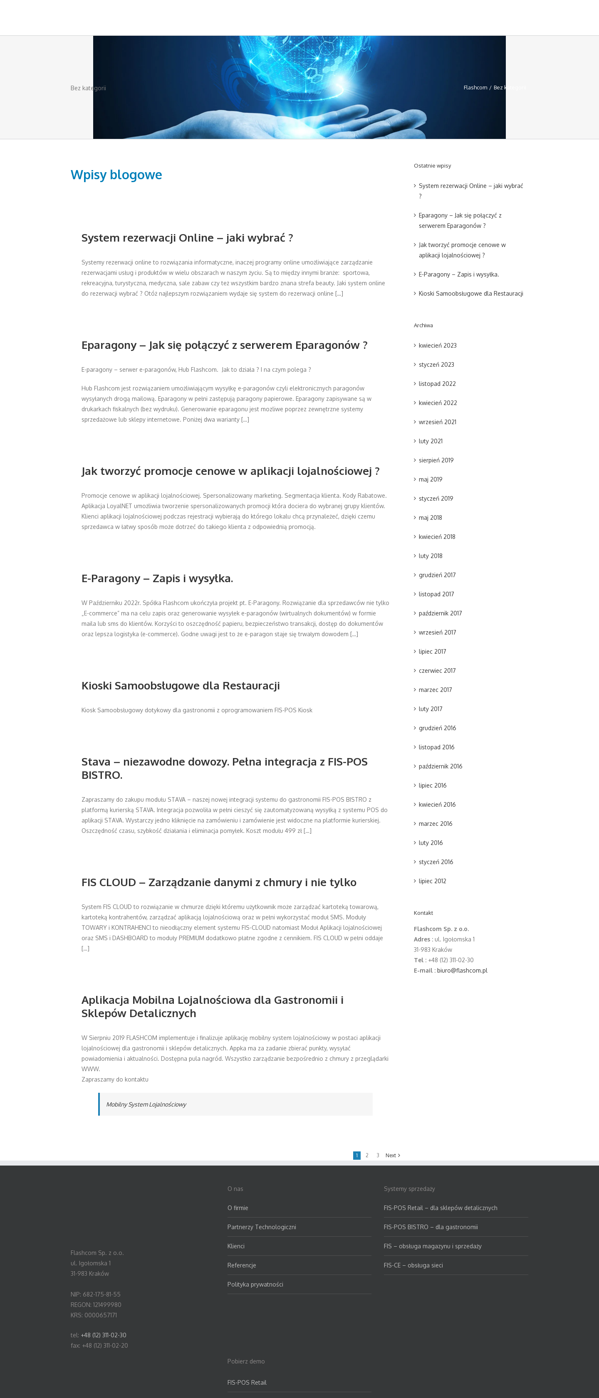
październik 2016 (441, 766)
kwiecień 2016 (437, 804)
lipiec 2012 (432, 880)
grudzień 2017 (437, 574)
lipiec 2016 (433, 785)
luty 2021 (431, 441)
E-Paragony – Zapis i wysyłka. (157, 578)
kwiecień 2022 (438, 402)
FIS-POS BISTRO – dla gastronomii (431, 1226)
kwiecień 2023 (438, 345)
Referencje (242, 1265)
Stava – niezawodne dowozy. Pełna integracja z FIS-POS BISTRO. (225, 767)
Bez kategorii (510, 87)
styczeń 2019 (436, 498)
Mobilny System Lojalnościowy (146, 1104)
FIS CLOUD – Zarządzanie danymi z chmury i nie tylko (219, 882)
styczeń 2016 (436, 861)
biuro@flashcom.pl (462, 970)
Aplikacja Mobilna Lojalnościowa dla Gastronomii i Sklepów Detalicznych (213, 1006)
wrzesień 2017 (437, 632)
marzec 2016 (436, 823)
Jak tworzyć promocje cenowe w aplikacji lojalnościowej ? (231, 470)
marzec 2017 (435, 689)
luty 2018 (431, 555)
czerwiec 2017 (437, 670)
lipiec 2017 (432, 651)
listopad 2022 (437, 383)
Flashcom (475, 87)
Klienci (236, 1246)
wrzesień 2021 (437, 421)
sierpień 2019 (436, 460)
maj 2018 (430, 517)
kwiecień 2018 (437, 536)
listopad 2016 (437, 747)
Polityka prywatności (255, 1284)
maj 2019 (431, 479)
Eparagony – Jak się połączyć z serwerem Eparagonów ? (225, 344)
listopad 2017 (436, 594)
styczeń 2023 (436, 364)
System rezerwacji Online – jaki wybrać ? (187, 237)
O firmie (238, 1207)
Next (391, 1155)
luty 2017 (431, 708)
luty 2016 (431, 842)
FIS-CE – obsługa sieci (413, 1265)
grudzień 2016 (437, 727)
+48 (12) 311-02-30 (103, 1335)
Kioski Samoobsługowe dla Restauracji (181, 685)
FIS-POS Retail (247, 1382)
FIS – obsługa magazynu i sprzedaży (433, 1246)
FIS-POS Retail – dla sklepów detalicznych (441, 1207)
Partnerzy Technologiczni (262, 1226)
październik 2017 (440, 613)
